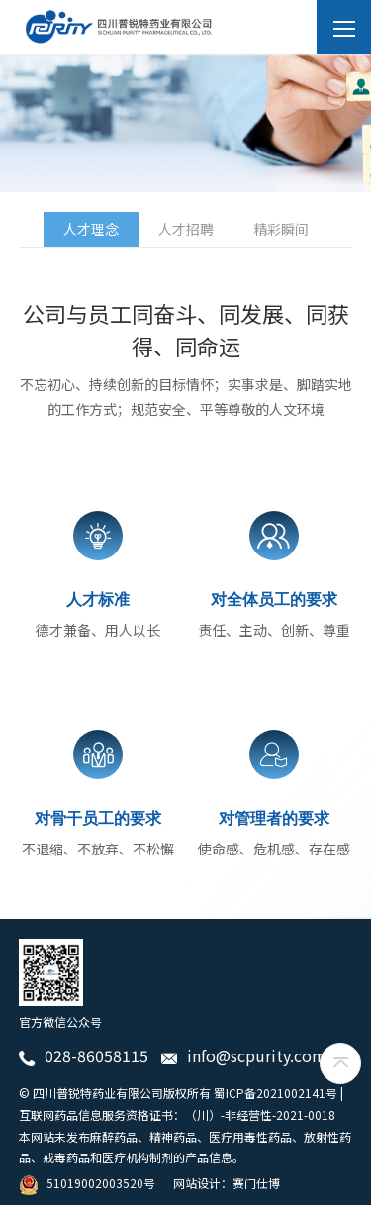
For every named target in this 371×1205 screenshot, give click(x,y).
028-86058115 (83, 1055)
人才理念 (91, 229)
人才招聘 (186, 229)
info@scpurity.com (243, 1055)
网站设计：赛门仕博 (226, 1182)
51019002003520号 (87, 1182)
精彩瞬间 (281, 229)
